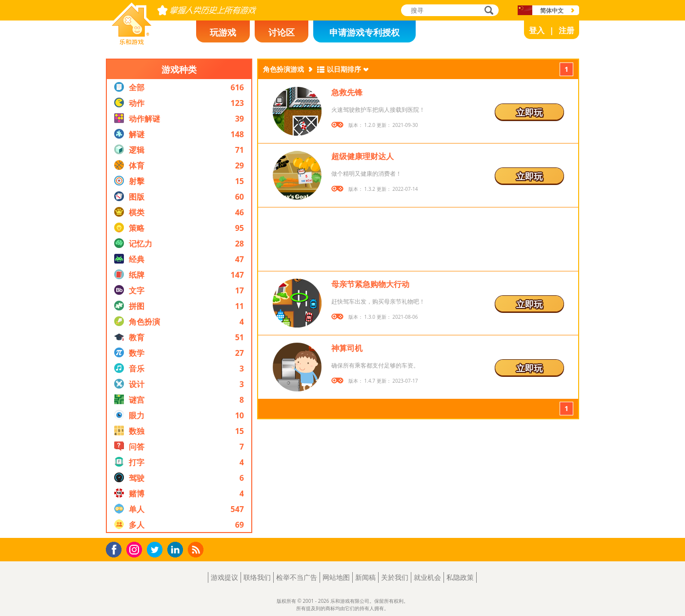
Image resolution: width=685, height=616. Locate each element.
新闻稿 (365, 577)
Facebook (116, 548)
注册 (566, 30)
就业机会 (427, 577)
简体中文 (552, 10)
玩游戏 (223, 32)
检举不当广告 (296, 577)
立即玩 (529, 112)
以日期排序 (344, 69)
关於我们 (394, 577)
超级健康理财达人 (362, 156)
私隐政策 (460, 577)
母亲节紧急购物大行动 (370, 284)
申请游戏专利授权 (364, 32)
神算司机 (347, 348)
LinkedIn (177, 550)
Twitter (156, 550)
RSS (197, 549)
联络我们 (257, 577)
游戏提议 (224, 577)
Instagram (135, 549)
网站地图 (336, 577)
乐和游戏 (124, 42)
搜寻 (487, 11)
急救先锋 (347, 92)
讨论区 (281, 32)
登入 (536, 30)
